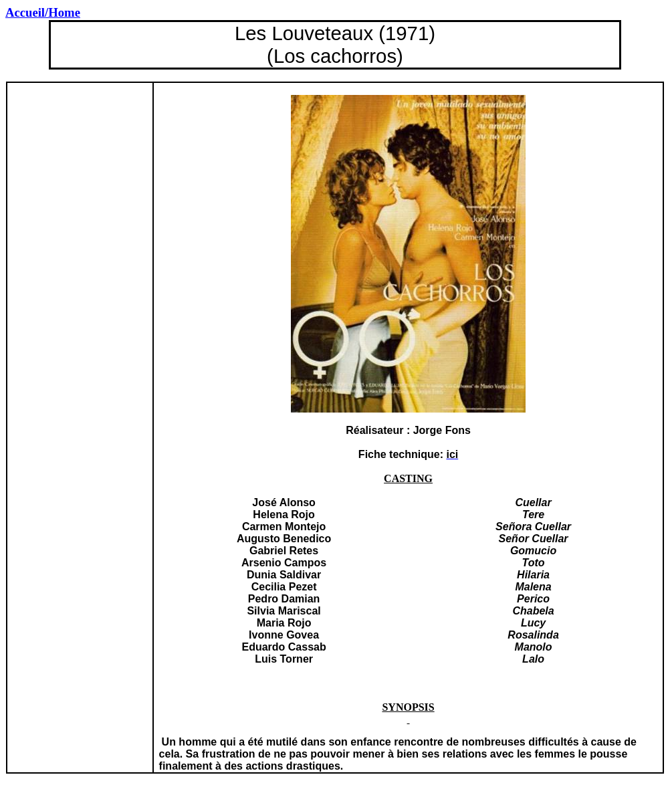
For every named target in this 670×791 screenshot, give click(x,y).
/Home (42, 12)
